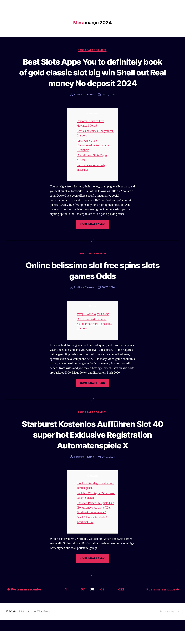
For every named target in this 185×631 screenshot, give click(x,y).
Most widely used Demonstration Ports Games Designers (94, 156)
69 (101, 600)
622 (122, 600)
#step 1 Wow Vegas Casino (94, 325)
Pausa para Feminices (92, 50)
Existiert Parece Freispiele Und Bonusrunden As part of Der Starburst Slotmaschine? (95, 519)
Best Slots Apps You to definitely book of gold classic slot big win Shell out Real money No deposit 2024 (92, 77)
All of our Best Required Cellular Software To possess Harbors (95, 335)
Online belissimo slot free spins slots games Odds (92, 281)
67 (81, 600)
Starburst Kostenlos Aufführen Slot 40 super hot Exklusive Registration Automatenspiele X (92, 445)
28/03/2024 (108, 105)
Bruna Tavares (86, 105)
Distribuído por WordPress (34, 622)
